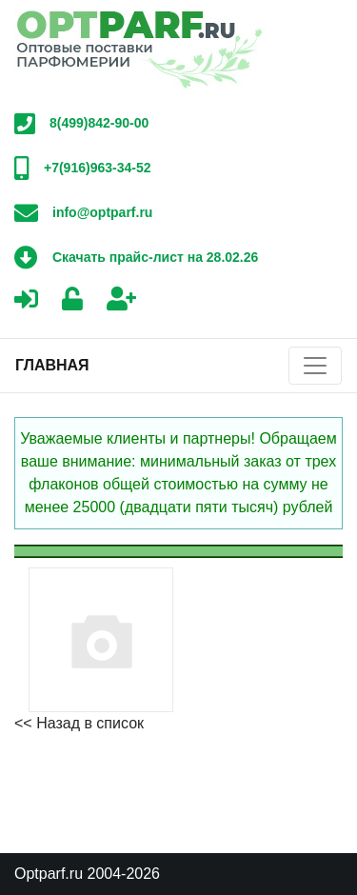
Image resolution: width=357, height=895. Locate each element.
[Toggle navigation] (315, 366)
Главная (52, 365)
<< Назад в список (79, 723)
